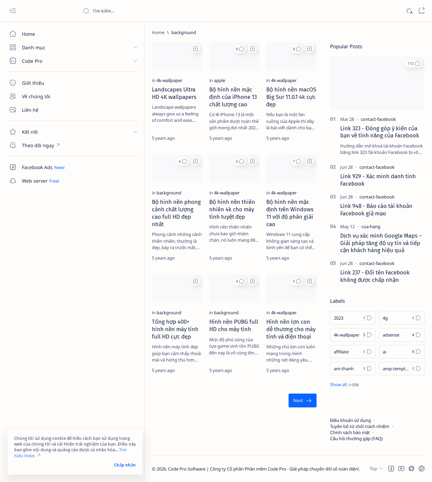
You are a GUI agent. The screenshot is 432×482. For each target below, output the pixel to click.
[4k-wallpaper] (102, 92)
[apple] (174, 92)
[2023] (353, 318)
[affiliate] (353, 351)
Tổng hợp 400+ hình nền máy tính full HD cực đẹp (116, 348)
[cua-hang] (370, 226)
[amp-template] (402, 368)
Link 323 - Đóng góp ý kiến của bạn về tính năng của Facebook (379, 132)
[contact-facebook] (378, 119)
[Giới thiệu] (39, 82)
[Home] (39, 34)
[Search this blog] (133, 11)
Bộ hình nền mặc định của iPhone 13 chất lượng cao (197, 106)
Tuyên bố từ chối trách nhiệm (359, 426)
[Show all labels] (344, 384)
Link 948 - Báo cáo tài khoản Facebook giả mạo (376, 210)
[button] (217, 49)
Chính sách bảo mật (350, 432)
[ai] (402, 351)
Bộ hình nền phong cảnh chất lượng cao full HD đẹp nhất (119, 227)
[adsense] (402, 335)
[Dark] (409, 11)
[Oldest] (303, 416)
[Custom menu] (39, 145)
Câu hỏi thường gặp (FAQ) (356, 438)
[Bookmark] (421, 11)
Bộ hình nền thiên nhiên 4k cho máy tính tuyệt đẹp (199, 223)
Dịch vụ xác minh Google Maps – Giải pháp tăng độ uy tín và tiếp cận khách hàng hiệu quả (381, 243)
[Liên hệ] (39, 109)
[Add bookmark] (150, 49)
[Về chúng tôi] (39, 96)
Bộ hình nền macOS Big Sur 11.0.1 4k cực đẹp (278, 106)
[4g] (402, 318)
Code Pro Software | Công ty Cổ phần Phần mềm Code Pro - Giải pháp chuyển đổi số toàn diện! (196, 469)
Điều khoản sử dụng (350, 420)
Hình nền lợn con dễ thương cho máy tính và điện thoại (280, 348)
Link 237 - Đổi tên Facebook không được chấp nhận (375, 276)
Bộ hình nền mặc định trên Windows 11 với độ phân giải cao (280, 227)
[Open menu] (13, 11)
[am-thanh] (353, 368)
